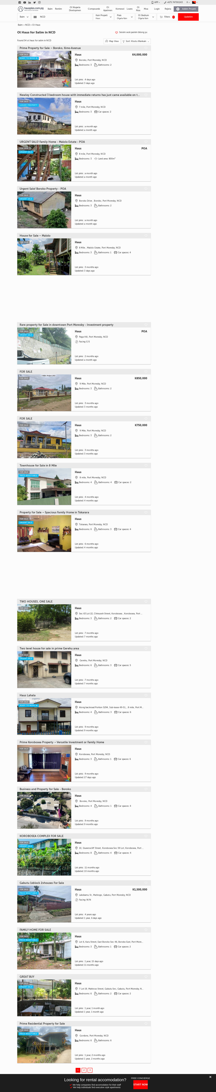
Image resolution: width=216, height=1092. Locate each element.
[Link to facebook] (19, 2)
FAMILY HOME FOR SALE (35, 929)
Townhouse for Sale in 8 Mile (38, 465)
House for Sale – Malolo (35, 235)
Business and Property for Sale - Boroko (45, 789)
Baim (20, 25)
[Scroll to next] (66, 209)
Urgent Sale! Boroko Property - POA (43, 188)
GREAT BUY (27, 976)
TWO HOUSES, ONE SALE (36, 601)
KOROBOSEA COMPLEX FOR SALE (41, 836)
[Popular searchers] (35, 17)
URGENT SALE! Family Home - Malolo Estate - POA (52, 141)
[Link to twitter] (34, 2)
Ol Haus (36, 25)
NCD (27, 25)
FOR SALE (26, 371)
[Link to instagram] (39, 2)
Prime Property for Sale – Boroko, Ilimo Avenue (50, 48)
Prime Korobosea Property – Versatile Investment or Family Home (62, 742)
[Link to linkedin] (29, 2)
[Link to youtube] (24, 2)
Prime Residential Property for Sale (42, 1023)
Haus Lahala (28, 695)
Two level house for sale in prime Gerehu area (49, 648)
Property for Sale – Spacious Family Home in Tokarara (54, 512)
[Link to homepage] (30, 9)
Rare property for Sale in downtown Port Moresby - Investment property (66, 324)
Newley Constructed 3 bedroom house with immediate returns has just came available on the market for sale (80, 94)
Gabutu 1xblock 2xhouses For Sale (42, 882)
